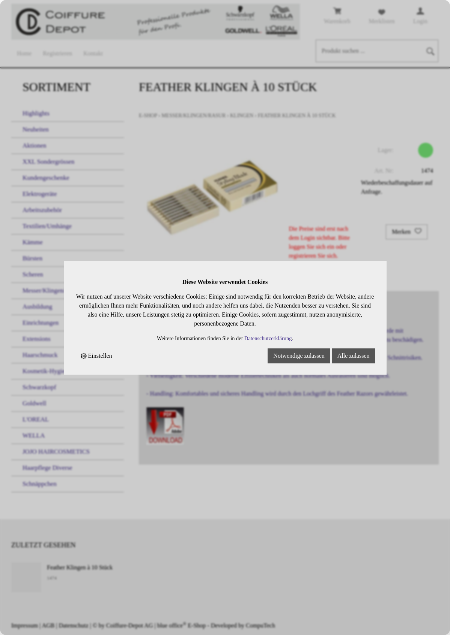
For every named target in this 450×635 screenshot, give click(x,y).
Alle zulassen (353, 356)
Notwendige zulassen (298, 356)
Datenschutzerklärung (268, 338)
